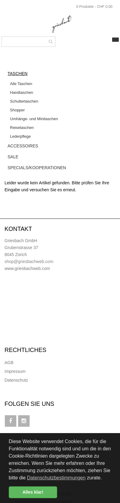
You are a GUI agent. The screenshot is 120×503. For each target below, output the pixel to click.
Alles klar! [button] (32, 492)
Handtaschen (21, 92)
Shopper (17, 110)
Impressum (15, 371)
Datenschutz (16, 380)
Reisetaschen (22, 127)
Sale (13, 156)
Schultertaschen (24, 101)
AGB (9, 362)
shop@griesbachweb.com (29, 261)
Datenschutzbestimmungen (56, 477)
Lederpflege (20, 136)
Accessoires (23, 145)
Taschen (18, 73)
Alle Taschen (21, 83)
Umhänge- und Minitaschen (34, 119)
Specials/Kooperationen (37, 167)
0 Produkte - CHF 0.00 (94, 7)
